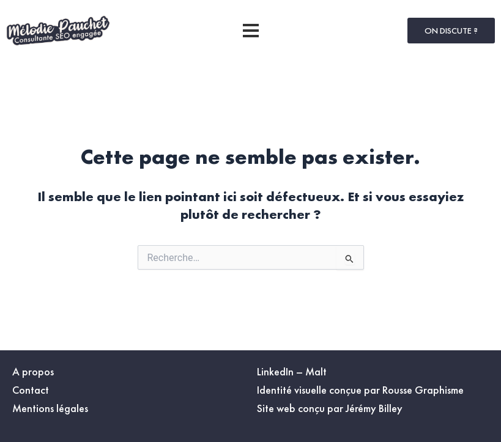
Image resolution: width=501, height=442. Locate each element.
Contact (30, 390)
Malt (316, 371)
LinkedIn (275, 371)
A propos (33, 371)
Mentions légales (50, 408)
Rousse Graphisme (423, 390)
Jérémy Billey (374, 408)
